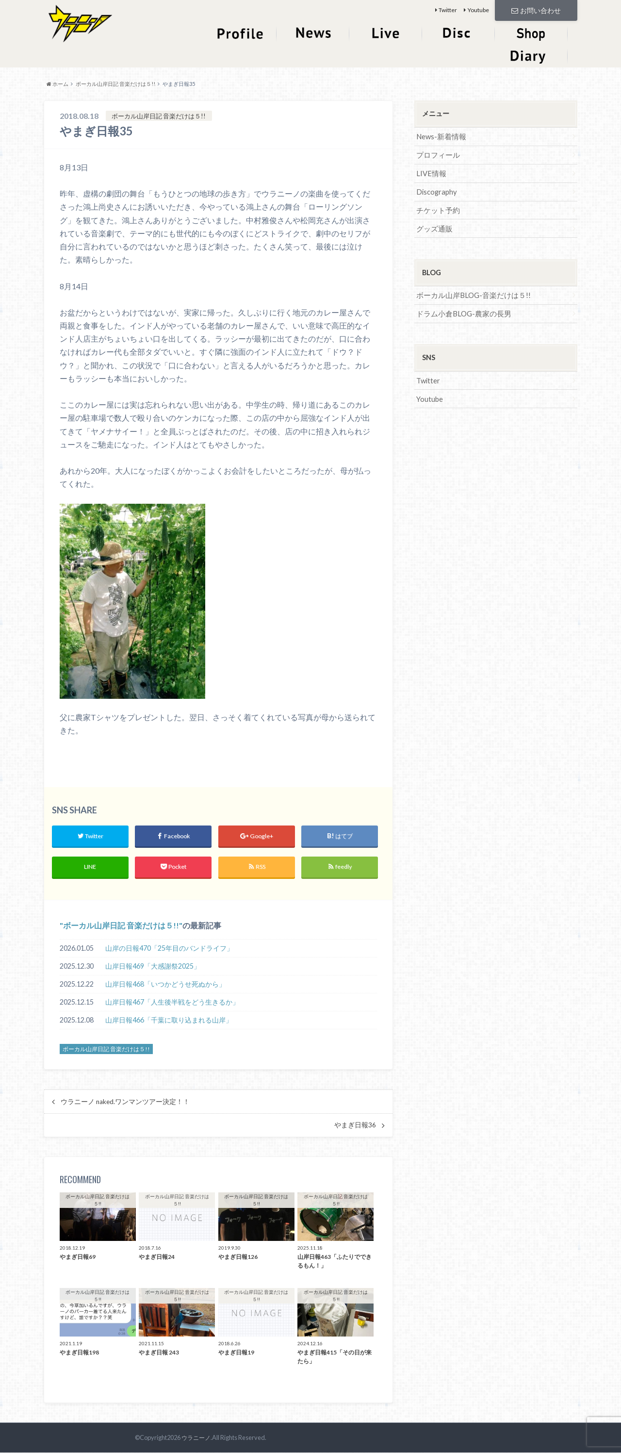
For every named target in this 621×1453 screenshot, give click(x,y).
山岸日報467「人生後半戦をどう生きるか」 (172, 1003)
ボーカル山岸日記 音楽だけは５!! (121, 926)
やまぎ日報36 (355, 1126)
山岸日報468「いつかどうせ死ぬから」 (165, 985)
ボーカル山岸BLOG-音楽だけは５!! (470, 292)
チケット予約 (436, 208)
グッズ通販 (433, 226)
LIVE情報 (430, 172)
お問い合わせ (536, 10)
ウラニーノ (195, 1438)
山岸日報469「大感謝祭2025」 (152, 967)
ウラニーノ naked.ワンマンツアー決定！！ (125, 1102)
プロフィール (436, 154)
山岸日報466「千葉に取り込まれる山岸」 (168, 1021)
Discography (436, 190)
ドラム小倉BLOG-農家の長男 (461, 310)
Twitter (448, 10)
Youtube (478, 10)
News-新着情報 (440, 136)
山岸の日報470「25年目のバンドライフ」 (169, 949)
